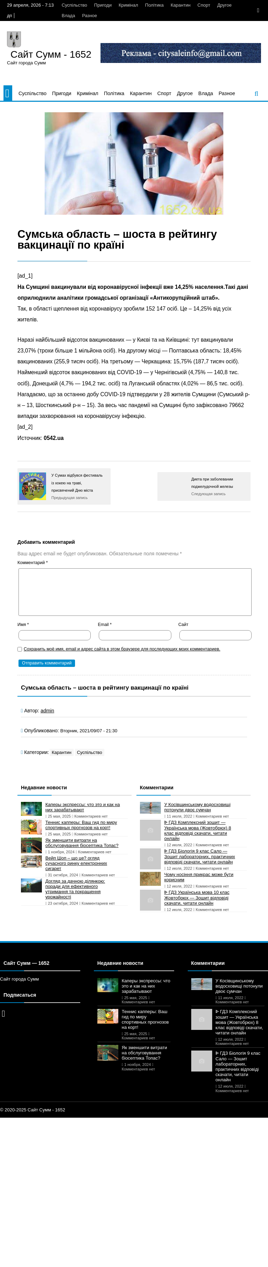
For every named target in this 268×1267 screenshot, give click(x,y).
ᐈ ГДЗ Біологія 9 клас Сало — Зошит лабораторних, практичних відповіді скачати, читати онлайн (199, 856)
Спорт (204, 5)
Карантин (181, 5)
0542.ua (54, 438)
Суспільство (74, 5)
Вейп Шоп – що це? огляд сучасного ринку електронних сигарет (76, 863)
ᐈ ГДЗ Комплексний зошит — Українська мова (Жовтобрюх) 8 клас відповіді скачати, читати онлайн (197, 830)
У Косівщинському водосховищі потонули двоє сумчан (197, 807)
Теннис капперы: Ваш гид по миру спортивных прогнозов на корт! (81, 825)
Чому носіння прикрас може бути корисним (198, 877)
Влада (68, 15)
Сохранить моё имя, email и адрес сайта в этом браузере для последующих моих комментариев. (122, 649)
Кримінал (128, 5)
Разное (89, 15)
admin (47, 710)
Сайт (183, 624)
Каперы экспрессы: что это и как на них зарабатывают (82, 807)
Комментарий (32, 562)
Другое (224, 5)
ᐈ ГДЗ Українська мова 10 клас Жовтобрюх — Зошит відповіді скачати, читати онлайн (197, 898)
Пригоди (103, 5)
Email (105, 624)
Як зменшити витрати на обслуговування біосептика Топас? (81, 843)
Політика (154, 5)
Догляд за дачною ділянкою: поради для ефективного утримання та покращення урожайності (75, 888)
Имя (23, 624)
